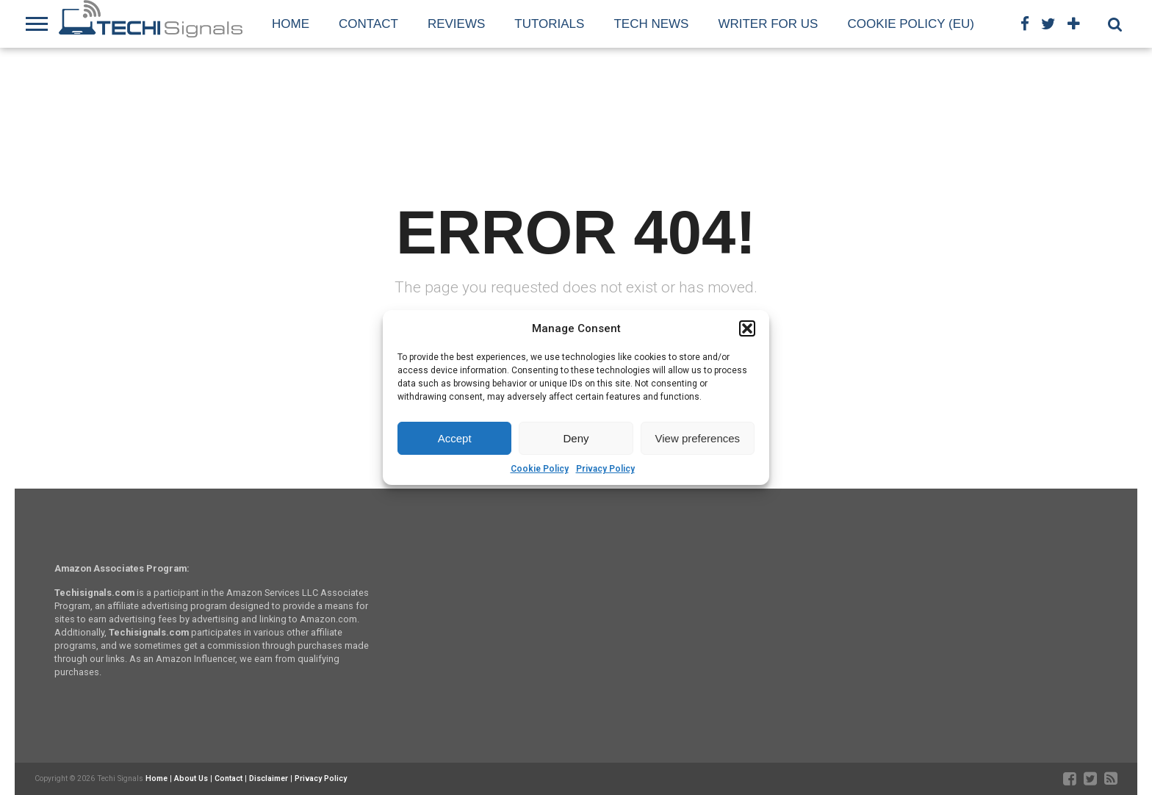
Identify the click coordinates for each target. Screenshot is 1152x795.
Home (290, 24)
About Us (191, 778)
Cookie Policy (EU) (910, 24)
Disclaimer (268, 778)
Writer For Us (768, 24)
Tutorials (549, 24)
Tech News (650, 24)
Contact (368, 24)
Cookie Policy (540, 469)
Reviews (456, 24)
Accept (455, 438)
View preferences (698, 438)
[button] (747, 328)
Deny (575, 438)
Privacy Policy (605, 469)
